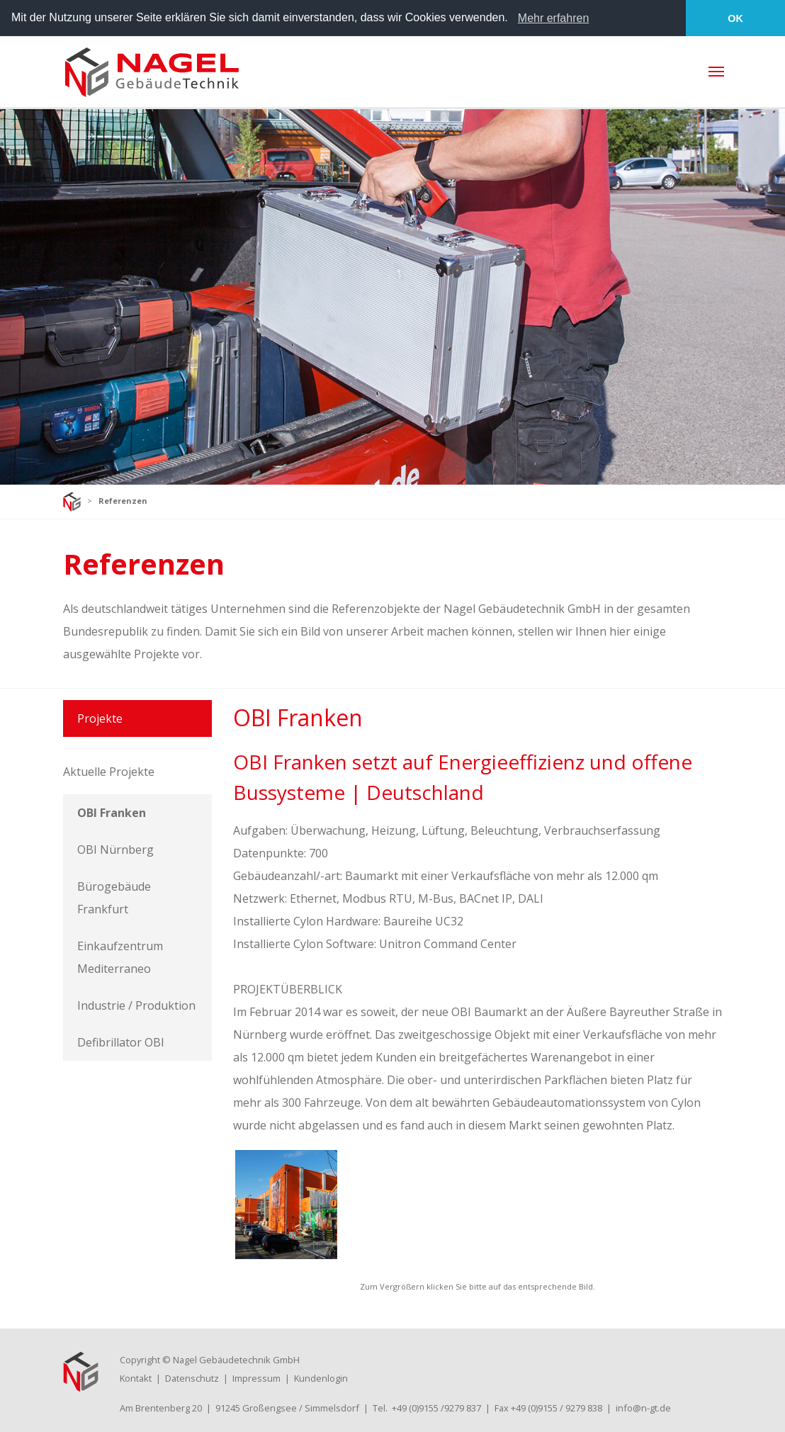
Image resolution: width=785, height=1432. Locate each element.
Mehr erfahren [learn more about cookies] (553, 18)
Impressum (256, 1377)
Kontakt (136, 1377)
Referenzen (122, 500)
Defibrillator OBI (120, 1041)
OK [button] (735, 18)
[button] (513, 19)
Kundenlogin (321, 1377)
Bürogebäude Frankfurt (114, 897)
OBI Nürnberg (115, 849)
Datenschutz (192, 1377)
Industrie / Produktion (136, 1005)
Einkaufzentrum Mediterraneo (120, 956)
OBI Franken (111, 812)
